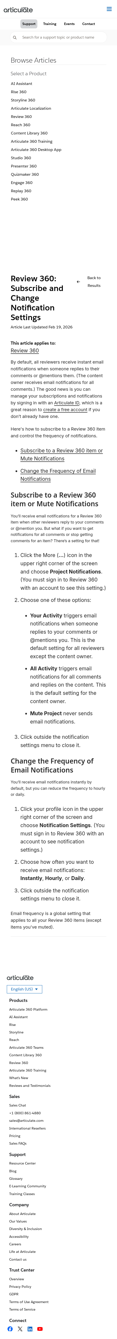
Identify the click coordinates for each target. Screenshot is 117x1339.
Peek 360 (19, 199)
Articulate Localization (31, 108)
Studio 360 (21, 157)
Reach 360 (20, 124)
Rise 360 (18, 91)
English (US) (26, 990)
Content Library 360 (29, 133)
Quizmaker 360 (25, 174)
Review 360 (21, 116)
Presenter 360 (24, 166)
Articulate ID (66, 402)
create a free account (65, 409)
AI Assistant (21, 83)
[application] (103, 1325)
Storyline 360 (23, 100)
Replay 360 (21, 190)
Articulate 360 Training (31, 141)
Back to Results (89, 281)
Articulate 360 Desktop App (36, 149)
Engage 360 (22, 182)
